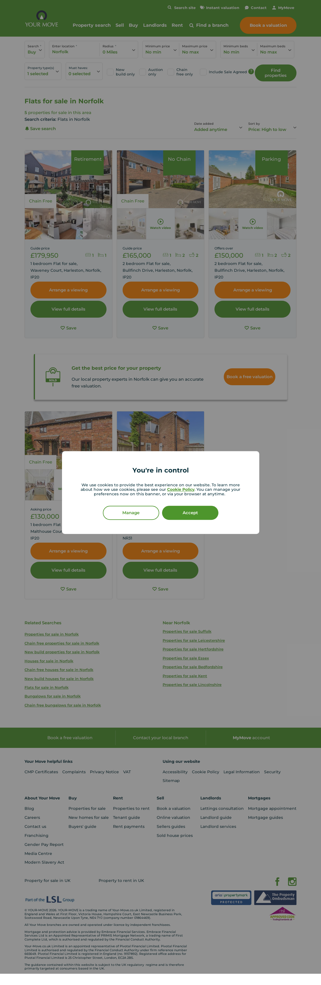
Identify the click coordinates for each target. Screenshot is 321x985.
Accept (190, 512)
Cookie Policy (180, 489)
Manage (131, 512)
